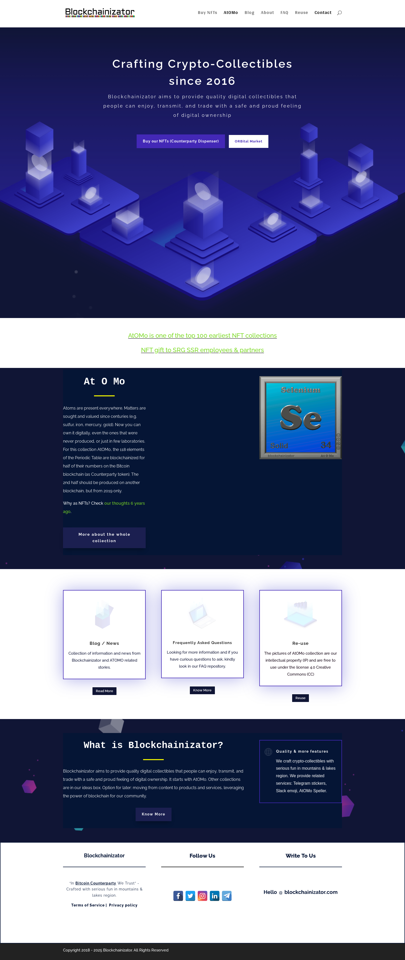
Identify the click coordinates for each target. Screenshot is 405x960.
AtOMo (231, 14)
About (267, 14)
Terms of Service (88, 905)
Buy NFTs (207, 14)
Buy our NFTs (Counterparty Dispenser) (181, 141)
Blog (249, 14)
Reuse (301, 14)
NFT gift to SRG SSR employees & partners (202, 350)
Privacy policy (123, 905)
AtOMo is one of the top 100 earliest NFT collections (202, 335)
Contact (323, 14)
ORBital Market (248, 141)
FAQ (285, 14)
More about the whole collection (104, 537)
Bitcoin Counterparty (95, 883)
